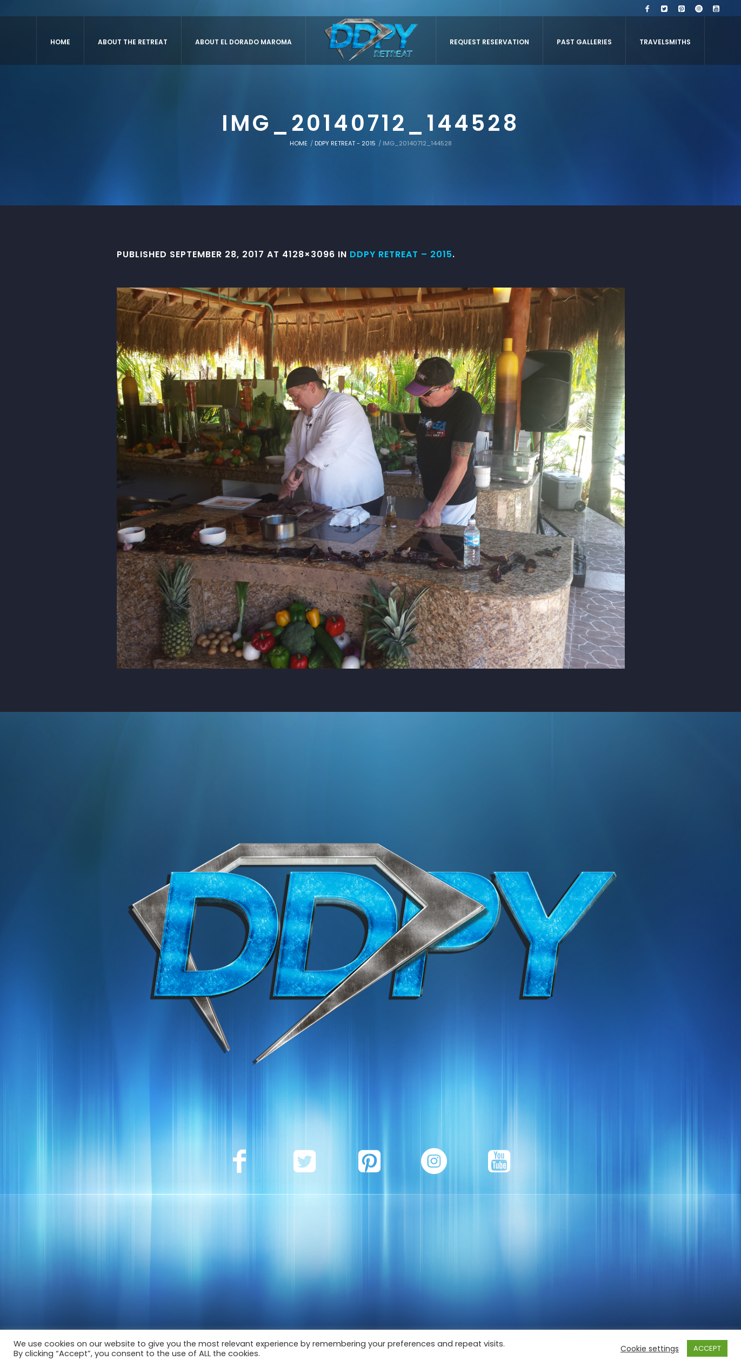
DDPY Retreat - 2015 (345, 143)
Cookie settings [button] (649, 1348)
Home (299, 143)
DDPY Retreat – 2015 (401, 254)
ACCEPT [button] (707, 1348)
